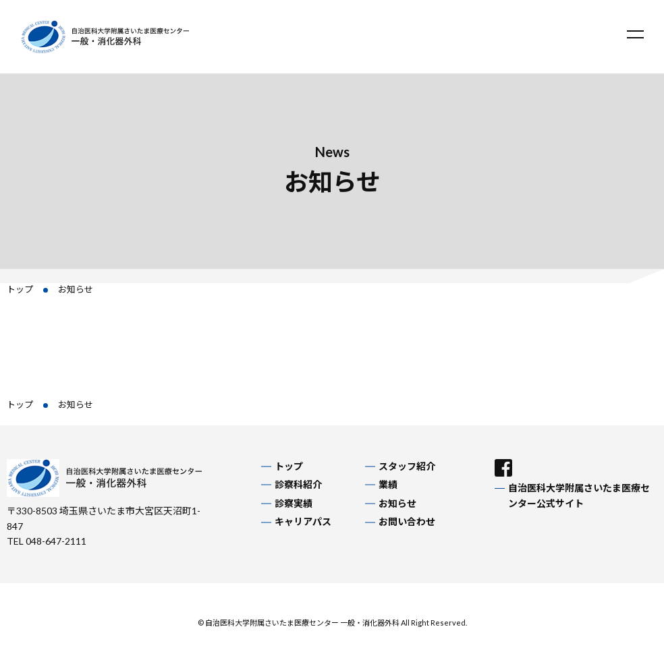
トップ (20, 289)
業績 (388, 484)
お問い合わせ (407, 521)
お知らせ (397, 503)
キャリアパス (303, 521)
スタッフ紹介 (407, 466)
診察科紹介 (298, 484)
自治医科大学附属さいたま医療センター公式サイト (579, 495)
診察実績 (293, 503)
